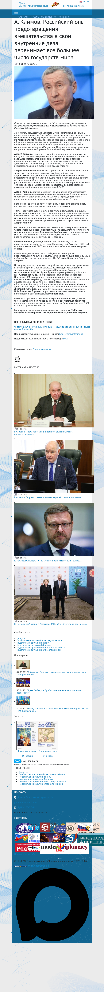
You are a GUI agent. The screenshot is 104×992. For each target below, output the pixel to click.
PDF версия (27, 755)
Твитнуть (20, 637)
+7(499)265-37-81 (26, 807)
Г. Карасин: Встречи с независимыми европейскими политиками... (48, 497)
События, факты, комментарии (51, 16)
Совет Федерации (42, 349)
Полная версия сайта (25, 854)
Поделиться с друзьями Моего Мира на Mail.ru (40, 647)
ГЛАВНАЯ (22, 16)
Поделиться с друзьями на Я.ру (32, 642)
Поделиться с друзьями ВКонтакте (34, 645)
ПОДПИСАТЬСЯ (24, 767)
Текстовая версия (27, 751)
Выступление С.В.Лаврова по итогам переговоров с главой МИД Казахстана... (52, 709)
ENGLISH (84, 1)
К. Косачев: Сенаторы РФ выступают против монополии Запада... (48, 560)
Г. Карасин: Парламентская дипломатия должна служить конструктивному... (43, 432)
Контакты (20, 792)
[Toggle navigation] (16, 12)
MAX (65, 338)
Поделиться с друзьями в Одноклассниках (38, 649)
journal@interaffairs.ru (25, 802)
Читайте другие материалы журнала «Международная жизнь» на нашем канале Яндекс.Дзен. (52, 328)
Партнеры (20, 818)
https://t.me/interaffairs (71, 333)
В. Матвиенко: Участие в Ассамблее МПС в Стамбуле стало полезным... (50, 623)
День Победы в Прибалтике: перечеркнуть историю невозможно (49, 691)
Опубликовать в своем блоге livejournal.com (39, 640)
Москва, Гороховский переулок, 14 (35, 797)
